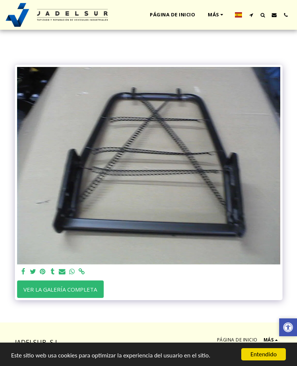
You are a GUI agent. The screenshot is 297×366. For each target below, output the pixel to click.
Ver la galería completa (60, 289)
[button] (251, 14)
